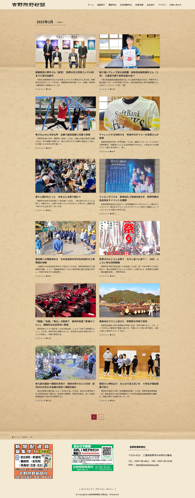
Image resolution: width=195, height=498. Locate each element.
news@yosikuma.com (147, 464)
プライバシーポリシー (104, 489)
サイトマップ (86, 489)
